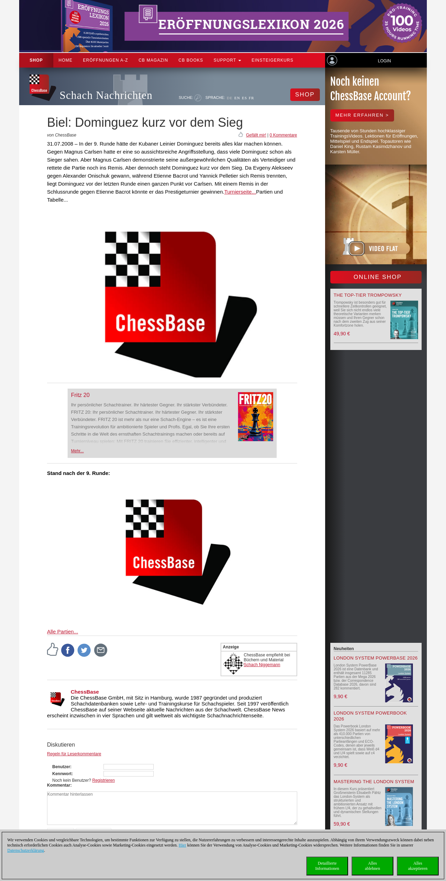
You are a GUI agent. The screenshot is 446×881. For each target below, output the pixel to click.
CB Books (190, 60)
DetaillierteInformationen (327, 866)
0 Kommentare (283, 135)
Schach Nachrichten (106, 95)
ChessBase (85, 692)
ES (244, 98)
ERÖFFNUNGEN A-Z (105, 60)
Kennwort (61, 773)
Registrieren (103, 780)
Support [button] (227, 60)
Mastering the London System (374, 781)
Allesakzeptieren (417, 866)
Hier (182, 845)
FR (251, 98)
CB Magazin (153, 60)
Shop (36, 60)
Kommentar (58, 785)
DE (230, 98)
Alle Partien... (62, 631)
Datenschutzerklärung (25, 850)
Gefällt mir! (256, 135)
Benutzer (61, 766)
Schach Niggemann (262, 664)
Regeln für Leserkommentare (74, 753)
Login (384, 61)
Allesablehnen (372, 866)
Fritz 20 (80, 395)
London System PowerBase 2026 (376, 658)
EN (237, 98)
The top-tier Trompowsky (368, 295)
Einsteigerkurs (272, 60)
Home (65, 60)
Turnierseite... (240, 192)
